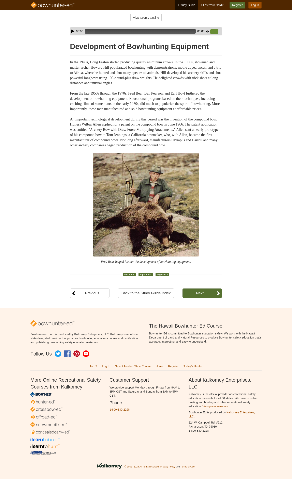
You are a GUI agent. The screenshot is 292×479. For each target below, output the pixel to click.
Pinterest (76, 353)
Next (200, 293)
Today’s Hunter (193, 366)
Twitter (58, 353)
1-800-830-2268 (120, 409)
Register (237, 5)
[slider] (140, 31)
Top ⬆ (93, 366)
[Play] (72, 31)
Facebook (67, 353)
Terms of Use (187, 466)
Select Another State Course (133, 366)
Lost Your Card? (212, 5)
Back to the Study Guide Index (146, 293)
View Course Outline (146, 17)
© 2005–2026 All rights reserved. (141, 466)
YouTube (86, 353)
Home (159, 366)
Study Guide (186, 5)
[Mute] (207, 31)
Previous (92, 293)
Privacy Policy (167, 466)
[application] (146, 31)
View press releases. (216, 406)
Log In (255, 5)
